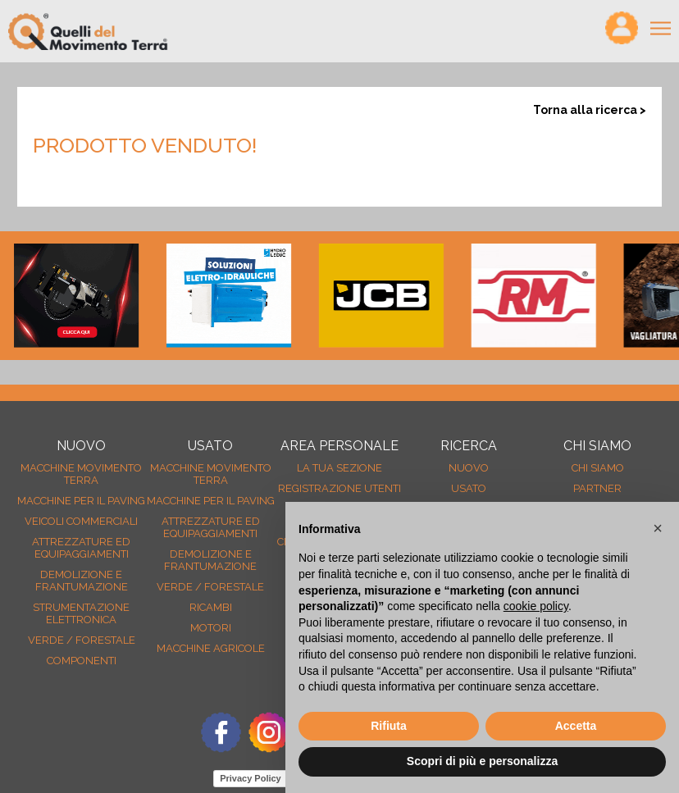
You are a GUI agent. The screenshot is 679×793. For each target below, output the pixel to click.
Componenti (81, 660)
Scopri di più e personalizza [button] (482, 761)
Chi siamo (598, 468)
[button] (658, 528)
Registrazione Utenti (339, 488)
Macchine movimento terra (81, 474)
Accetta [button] (576, 725)
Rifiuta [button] (389, 725)
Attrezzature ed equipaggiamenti (81, 548)
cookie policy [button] (536, 606)
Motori (210, 628)
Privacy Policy (250, 778)
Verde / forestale (81, 640)
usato (468, 488)
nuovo (469, 468)
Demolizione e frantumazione (81, 580)
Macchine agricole (211, 648)
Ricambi (210, 607)
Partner (597, 488)
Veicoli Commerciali (81, 521)
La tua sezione (339, 468)
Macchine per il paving (81, 500)
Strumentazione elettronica (81, 613)
